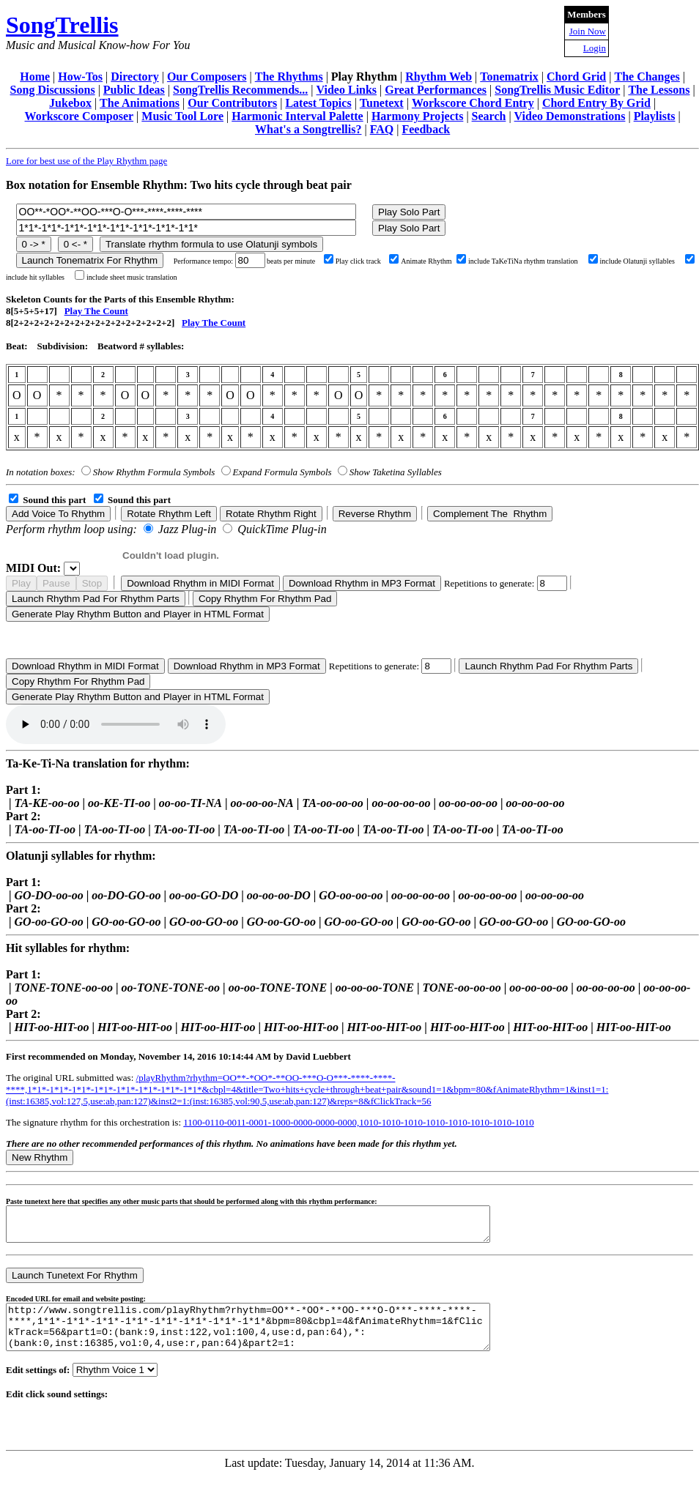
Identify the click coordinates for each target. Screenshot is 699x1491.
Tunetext (382, 103)
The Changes (646, 76)
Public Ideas (134, 89)
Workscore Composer (79, 116)
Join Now (587, 31)
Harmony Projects (417, 116)
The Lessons (658, 89)
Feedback (426, 129)
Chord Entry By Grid (596, 103)
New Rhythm (39, 1157)
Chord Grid (576, 76)
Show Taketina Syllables (396, 471)
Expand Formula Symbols (282, 471)
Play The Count (96, 310)
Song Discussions (52, 89)
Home (35, 76)
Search (489, 116)
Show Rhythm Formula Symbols (154, 471)
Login (594, 47)
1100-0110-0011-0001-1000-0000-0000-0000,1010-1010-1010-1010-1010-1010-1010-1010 (358, 1122)
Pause (56, 583)
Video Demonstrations (570, 116)
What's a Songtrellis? (308, 129)
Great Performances (436, 89)
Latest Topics (318, 103)
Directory (134, 76)
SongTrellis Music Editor (557, 89)
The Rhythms (289, 76)
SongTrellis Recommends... (240, 89)
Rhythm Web (438, 76)
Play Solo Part (409, 212)
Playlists (655, 116)
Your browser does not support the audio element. (116, 724)
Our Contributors (232, 103)
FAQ (382, 129)
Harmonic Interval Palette (297, 116)
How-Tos (80, 76)
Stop (92, 583)
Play (21, 583)
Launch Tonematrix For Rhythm (90, 260)
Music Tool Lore (182, 116)
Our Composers (207, 76)
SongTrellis (62, 25)
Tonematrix (509, 76)
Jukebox (70, 103)
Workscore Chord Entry (473, 103)
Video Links (347, 89)
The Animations (140, 103)
